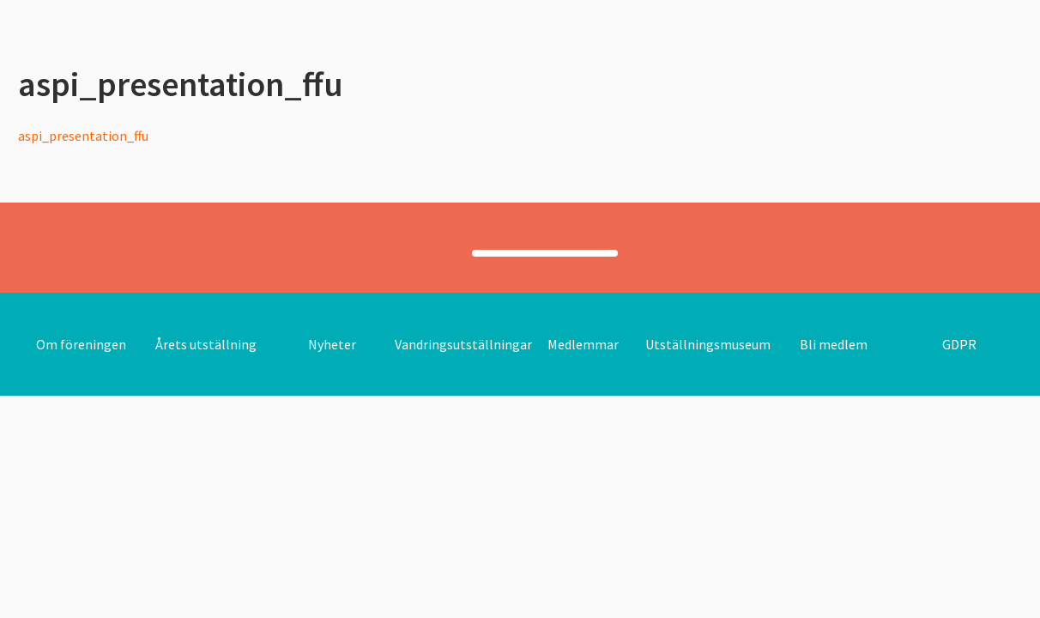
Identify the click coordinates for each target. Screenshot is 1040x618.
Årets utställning (206, 344)
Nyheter (332, 344)
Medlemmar (583, 344)
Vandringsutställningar (463, 344)
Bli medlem (834, 344)
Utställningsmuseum (708, 344)
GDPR (959, 344)
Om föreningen (81, 344)
